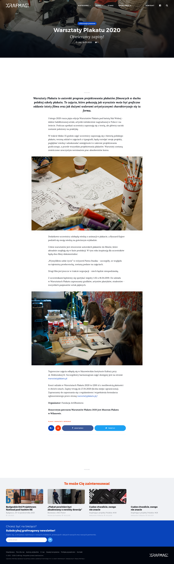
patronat (67, 421)
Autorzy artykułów (32, 552)
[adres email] (26, 539)
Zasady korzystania (52, 552)
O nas (111, 6)
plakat (51, 421)
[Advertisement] (87, 76)
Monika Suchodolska (54, 515)
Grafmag (19, 555)
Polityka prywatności (68, 552)
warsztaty (58, 421)
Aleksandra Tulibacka (96, 515)
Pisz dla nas (20, 552)
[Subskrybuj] (50, 539)
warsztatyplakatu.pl (57, 378)
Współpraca (124, 6)
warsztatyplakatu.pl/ (87, 396)
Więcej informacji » (80, 558)
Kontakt (150, 6)
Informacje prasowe (87, 23)
